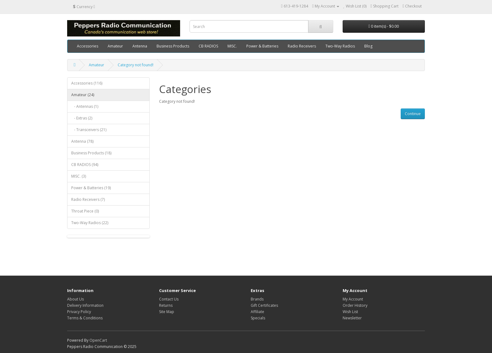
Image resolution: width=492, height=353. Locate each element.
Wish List (350, 311)
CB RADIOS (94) (84, 164)
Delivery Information (85, 305)
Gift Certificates (264, 305)
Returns (166, 305)
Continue (413, 113)
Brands (257, 299)
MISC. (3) (78, 176)
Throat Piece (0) (85, 211)
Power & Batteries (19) (91, 187)
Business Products (173, 46)
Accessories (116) (86, 83)
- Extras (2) (81, 118)
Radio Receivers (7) (88, 199)
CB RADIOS (208, 46)
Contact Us (169, 299)
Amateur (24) (82, 94)
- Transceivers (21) (88, 129)
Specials (258, 318)
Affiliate (257, 311)
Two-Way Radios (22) (89, 222)
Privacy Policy (79, 311)
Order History (355, 305)
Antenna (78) (82, 141)
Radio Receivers (302, 46)
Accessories (87, 46)
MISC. (232, 46)
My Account (353, 299)
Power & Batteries (262, 46)
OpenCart (98, 340)
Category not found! (135, 65)
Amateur (115, 46)
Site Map (166, 311)
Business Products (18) (91, 153)
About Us (75, 299)
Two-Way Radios (340, 46)
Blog (368, 46)
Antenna (139, 46)
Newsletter (352, 318)
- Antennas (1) (84, 106)
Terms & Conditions (85, 318)
